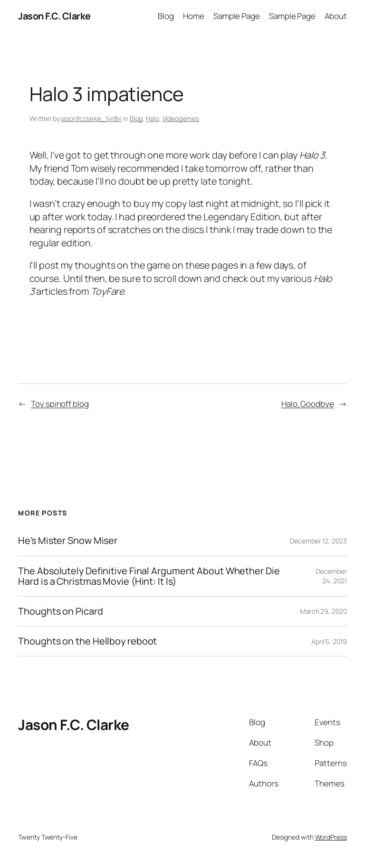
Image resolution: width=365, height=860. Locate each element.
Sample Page (236, 15)
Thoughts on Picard (60, 611)
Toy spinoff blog (59, 403)
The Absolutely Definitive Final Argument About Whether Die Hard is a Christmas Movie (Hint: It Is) (148, 576)
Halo (152, 118)
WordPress (331, 836)
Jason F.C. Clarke (54, 15)
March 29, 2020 (323, 611)
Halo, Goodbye (307, 403)
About (336, 15)
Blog (166, 15)
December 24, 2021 (331, 576)
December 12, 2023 (318, 540)
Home (193, 15)
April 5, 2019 (329, 641)
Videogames (181, 118)
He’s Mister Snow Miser (67, 540)
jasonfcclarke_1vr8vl (91, 118)
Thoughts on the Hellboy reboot (87, 641)
